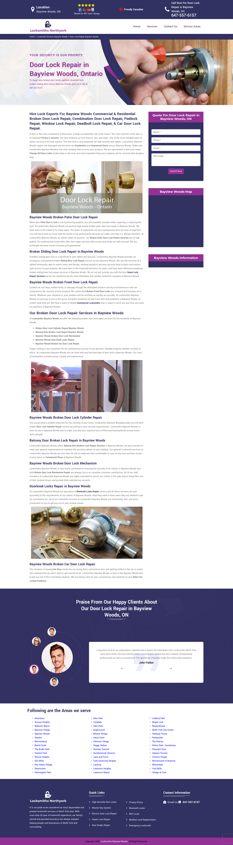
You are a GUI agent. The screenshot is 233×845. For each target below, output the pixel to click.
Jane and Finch (100, 757)
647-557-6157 (183, 15)
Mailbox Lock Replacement (142, 819)
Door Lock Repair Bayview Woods (84, 36)
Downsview (40, 768)
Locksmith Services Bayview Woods (52, 36)
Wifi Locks (134, 814)
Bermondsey (41, 741)
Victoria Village (159, 757)
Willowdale (157, 764)
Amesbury (39, 718)
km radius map (175, 220)
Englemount (99, 730)
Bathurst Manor (42, 726)
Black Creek (40, 745)
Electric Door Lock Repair (104, 813)
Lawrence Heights (102, 768)
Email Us (172, 802)
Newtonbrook (158, 726)
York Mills (157, 768)
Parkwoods (157, 737)
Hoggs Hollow (100, 745)
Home (136, 26)
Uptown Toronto (159, 753)
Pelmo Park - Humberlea (164, 745)
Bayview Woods (42, 733)
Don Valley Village (43, 764)
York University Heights (104, 760)
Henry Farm (99, 737)
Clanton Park (41, 753)
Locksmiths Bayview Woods (114, 841)
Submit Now (176, 171)
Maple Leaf (157, 722)
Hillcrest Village (101, 741)
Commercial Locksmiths (88, 303)
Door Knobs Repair (101, 825)
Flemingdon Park (43, 772)
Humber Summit (101, 749)
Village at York (159, 772)
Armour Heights (42, 722)
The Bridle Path (42, 749)
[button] (54, 682)
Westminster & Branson (163, 760)
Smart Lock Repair (101, 819)
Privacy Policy (136, 802)
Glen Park (98, 718)
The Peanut (157, 741)
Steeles (38, 737)
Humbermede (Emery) (104, 753)
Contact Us (170, 26)
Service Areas (192, 26)
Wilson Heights (42, 757)
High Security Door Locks (104, 802)
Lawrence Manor (101, 772)
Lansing (97, 764)
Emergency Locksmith (140, 825)
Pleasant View (159, 749)
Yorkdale (97, 722)
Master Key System (101, 807)
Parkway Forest (159, 733)
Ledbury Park (158, 718)
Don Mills (39, 760)
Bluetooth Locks (137, 808)
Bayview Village (42, 730)
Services (152, 26)
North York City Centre (163, 730)
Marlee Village (100, 733)
